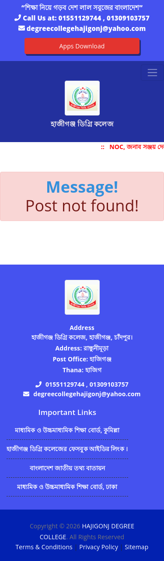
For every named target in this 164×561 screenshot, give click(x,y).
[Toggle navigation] (152, 73)
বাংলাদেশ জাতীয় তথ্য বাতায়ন (67, 468)
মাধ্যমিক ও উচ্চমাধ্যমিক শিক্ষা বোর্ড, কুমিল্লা (67, 430)
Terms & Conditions (44, 547)
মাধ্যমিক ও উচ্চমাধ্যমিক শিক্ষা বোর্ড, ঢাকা (67, 487)
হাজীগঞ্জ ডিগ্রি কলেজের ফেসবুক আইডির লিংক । (67, 449)
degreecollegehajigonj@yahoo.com (86, 28)
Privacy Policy (98, 547)
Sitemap (136, 547)
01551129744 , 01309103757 (104, 18)
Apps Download (82, 46)
